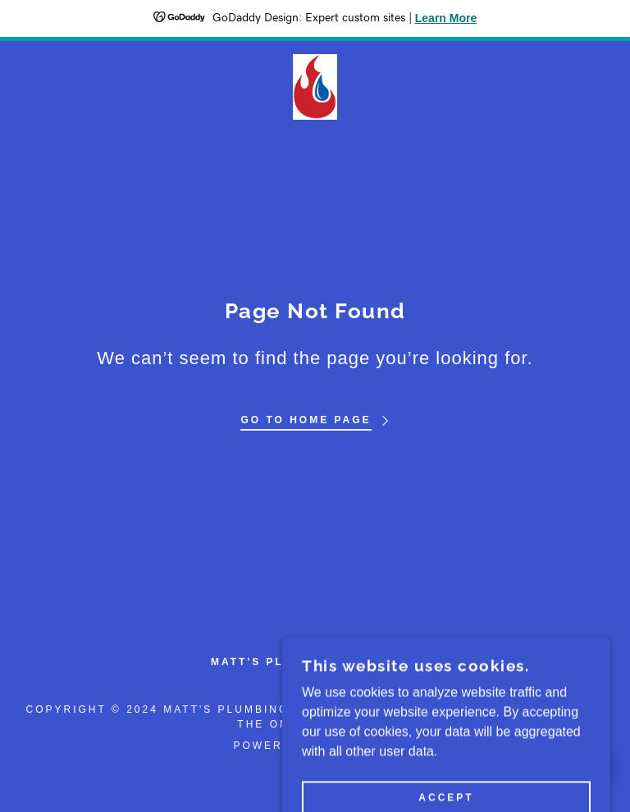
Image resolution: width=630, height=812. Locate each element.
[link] (314, 87)
